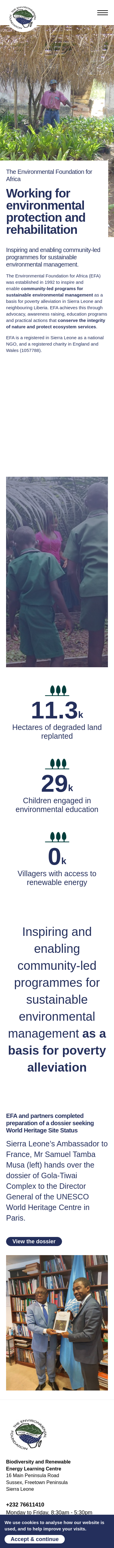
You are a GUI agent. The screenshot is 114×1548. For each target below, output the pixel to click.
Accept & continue (35, 1539)
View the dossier (34, 1241)
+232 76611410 (25, 1505)
